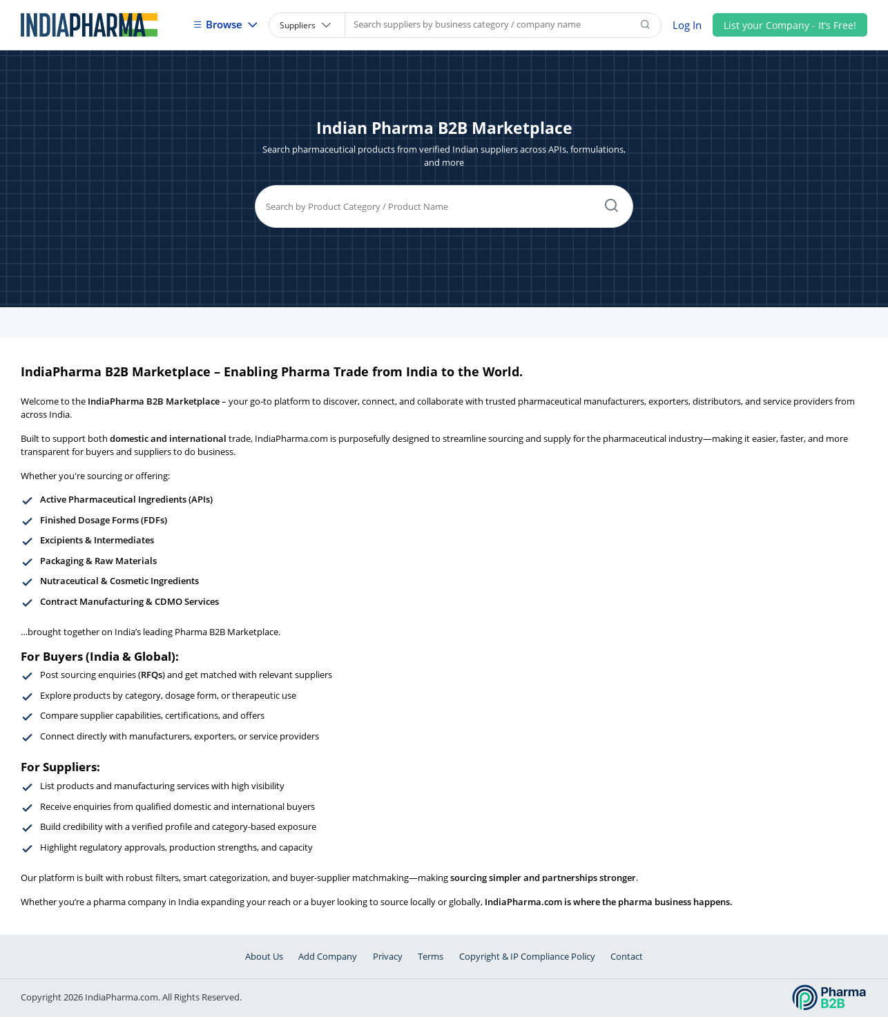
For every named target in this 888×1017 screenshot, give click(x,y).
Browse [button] (219, 24)
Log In (687, 25)
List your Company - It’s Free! (790, 25)
